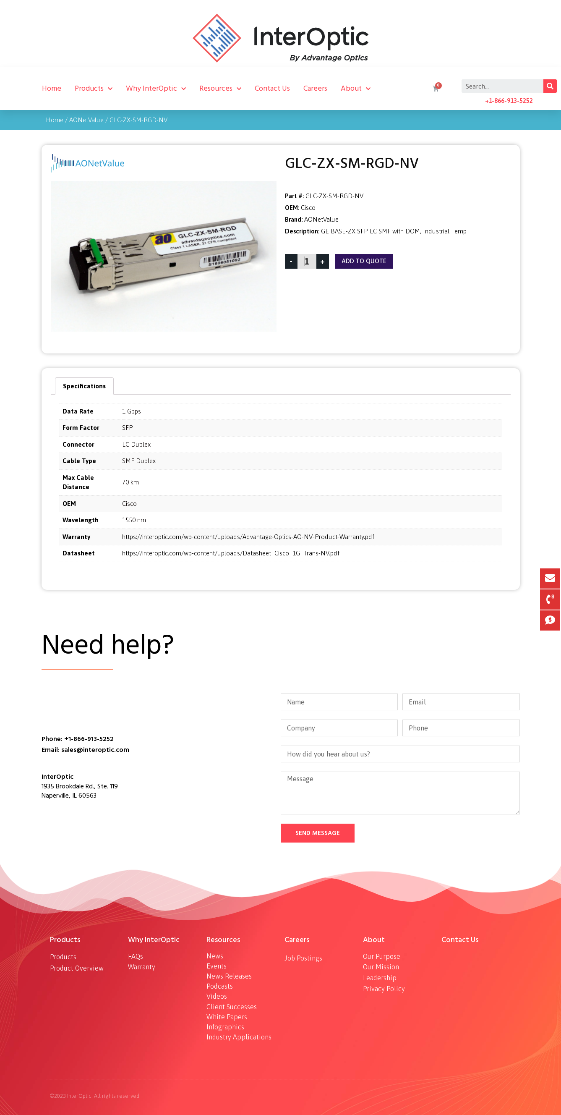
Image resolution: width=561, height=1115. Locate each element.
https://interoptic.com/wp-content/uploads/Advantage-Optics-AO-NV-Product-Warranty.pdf (248, 536)
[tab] (84, 386)
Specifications (84, 386)
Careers (315, 88)
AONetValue (86, 119)
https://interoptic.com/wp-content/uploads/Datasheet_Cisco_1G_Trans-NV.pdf (230, 553)
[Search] (550, 86)
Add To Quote (364, 261)
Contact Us (272, 88)
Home (51, 88)
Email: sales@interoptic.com (85, 749)
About (356, 89)
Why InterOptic (156, 89)
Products (93, 89)
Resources (220, 89)
